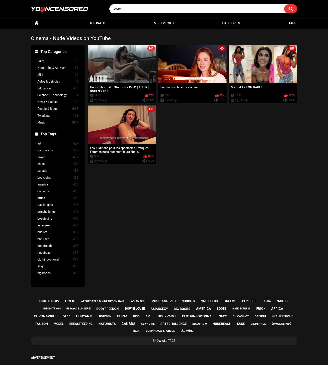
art (58, 143)
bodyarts (58, 191)
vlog (66, 316)
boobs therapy (49, 301)
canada (58, 171)
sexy (58, 266)
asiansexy (58, 225)
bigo (136, 316)
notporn (105, 316)
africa (58, 198)
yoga (267, 301)
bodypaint (58, 177)
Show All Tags (164, 340)
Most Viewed (164, 23)
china (58, 164)
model (58, 324)
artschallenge (58, 212)
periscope (250, 301)
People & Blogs (58, 109)
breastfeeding (81, 324)
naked (58, 157)
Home (36, 23)
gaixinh (260, 316)
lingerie (230, 301)
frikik (261, 308)
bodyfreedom (58, 246)
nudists (58, 232)
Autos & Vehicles (58, 81)
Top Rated (97, 23)
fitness (70, 301)
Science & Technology (58, 95)
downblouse (135, 308)
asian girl (138, 301)
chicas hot (241, 316)
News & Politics (58, 102)
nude (241, 324)
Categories (231, 23)
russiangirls (58, 205)
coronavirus (58, 150)
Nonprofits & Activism (58, 68)
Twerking (58, 116)
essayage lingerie (79, 308)
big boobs (58, 273)
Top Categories (54, 51)
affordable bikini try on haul (103, 301)
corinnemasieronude (160, 330)
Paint (58, 61)
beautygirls (58, 218)
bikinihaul (258, 323)
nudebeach (58, 253)
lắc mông (186, 330)
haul (136, 331)
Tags (292, 23)
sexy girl (148, 323)
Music (58, 122)
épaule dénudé (281, 323)
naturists (58, 239)
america (58, 184)
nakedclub (209, 301)
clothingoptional (58, 259)
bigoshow (199, 323)
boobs (222, 308)
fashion (41, 324)
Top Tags (48, 134)
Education (58, 88)
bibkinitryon (52, 308)
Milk (58, 75)
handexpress (242, 308)
